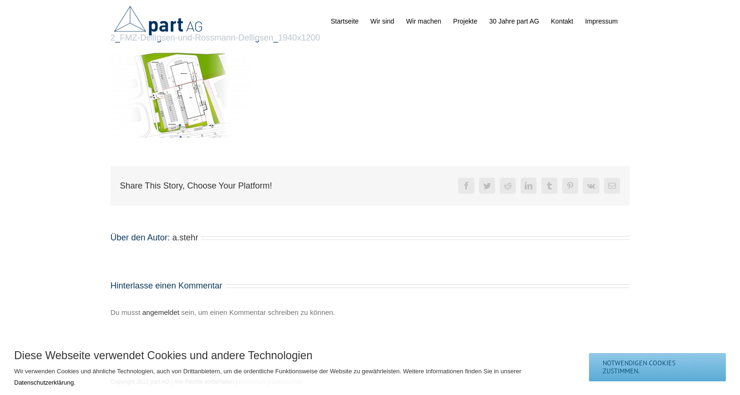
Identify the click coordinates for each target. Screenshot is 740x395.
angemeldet (161, 312)
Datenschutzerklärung (44, 382)
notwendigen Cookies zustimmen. (639, 367)
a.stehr (185, 237)
